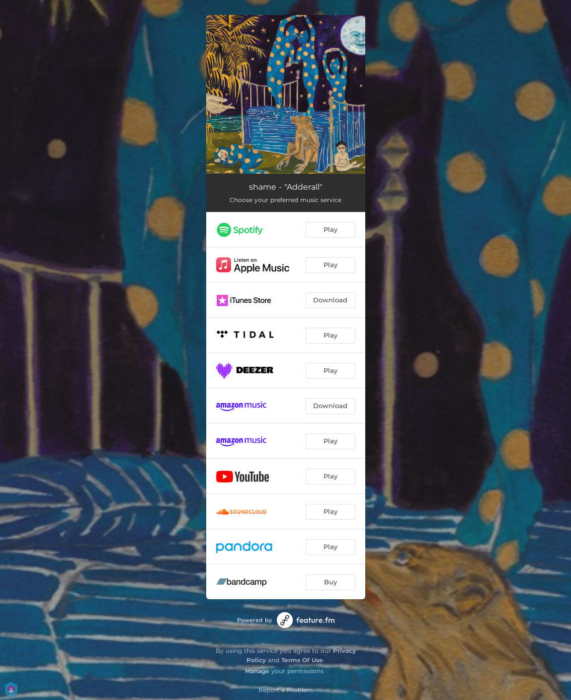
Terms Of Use (302, 660)
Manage (257, 671)
